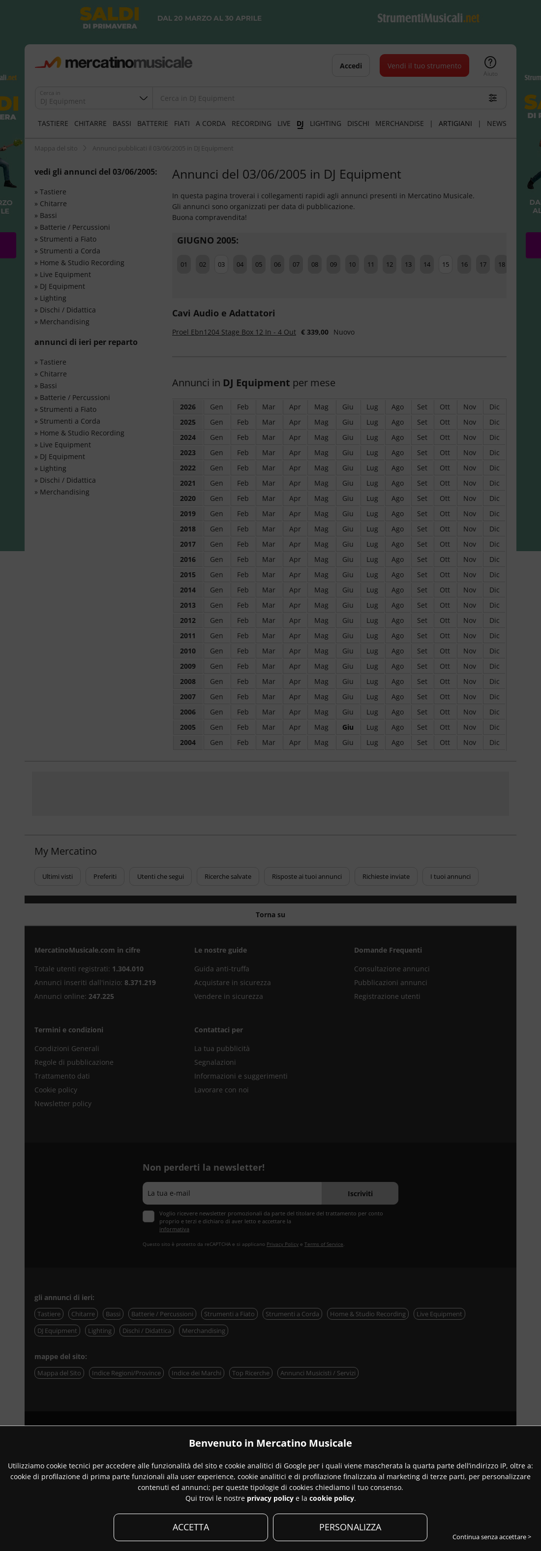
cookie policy (331, 1498)
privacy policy (270, 1498)
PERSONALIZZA (350, 1527)
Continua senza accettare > (491, 1536)
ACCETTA (191, 1527)
